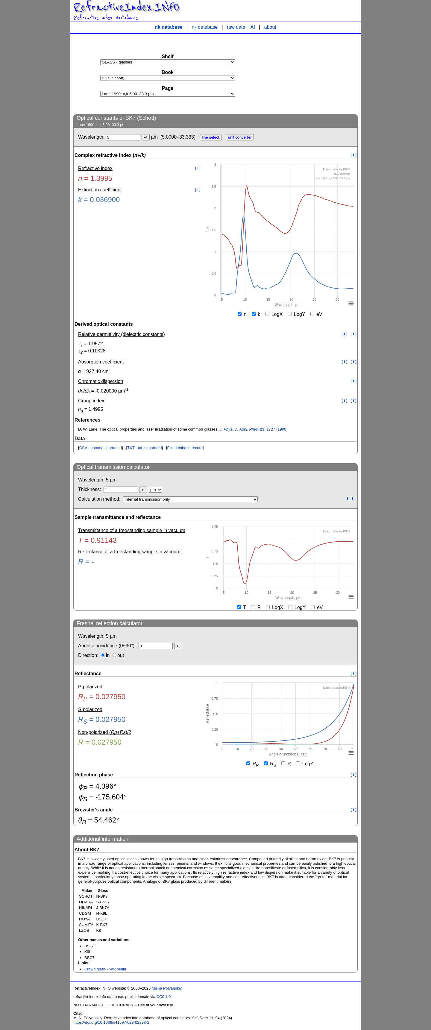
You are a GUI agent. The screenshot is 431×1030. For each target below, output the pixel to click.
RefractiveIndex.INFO (126, 7)
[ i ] (354, 155)
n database (205, 27)
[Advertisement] (313, 73)
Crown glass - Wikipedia (105, 969)
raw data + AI (241, 27)
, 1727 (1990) (253, 429)
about (270, 27)
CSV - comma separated (100, 448)
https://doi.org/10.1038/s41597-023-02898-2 (111, 1022)
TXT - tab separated (144, 448)
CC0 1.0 (164, 996)
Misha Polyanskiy (167, 988)
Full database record (185, 448)
